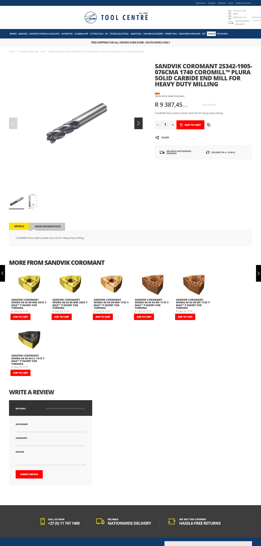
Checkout (222, 3)
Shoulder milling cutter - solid (32, 41)
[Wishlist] (230, 12)
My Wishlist (54, 529)
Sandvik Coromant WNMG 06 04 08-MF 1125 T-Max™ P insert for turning (193, 276)
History (12, 542)
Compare (211, 3)
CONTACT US (114, 12)
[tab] (19, 198)
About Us (13, 521)
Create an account (243, 3)
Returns (52, 538)
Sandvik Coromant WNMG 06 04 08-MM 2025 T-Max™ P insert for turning (70, 276)
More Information (47, 198)
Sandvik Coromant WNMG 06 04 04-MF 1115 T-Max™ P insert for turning (152, 276)
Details (19, 198)
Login (51, 525)
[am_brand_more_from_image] (29, 257)
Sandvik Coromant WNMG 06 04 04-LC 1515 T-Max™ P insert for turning (28, 332)
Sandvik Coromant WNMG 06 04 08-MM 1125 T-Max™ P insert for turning (111, 276)
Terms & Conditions (18, 525)
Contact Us (14, 538)
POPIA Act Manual (17, 533)
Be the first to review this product (169, 85)
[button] (31, 174)
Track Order (54, 533)
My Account (200, 3)
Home (11, 41)
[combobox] (187, 12)
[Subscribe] (234, 532)
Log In (230, 3)
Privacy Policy (15, 529)
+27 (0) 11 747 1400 (90, 12)
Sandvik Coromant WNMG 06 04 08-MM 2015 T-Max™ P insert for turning (29, 276)
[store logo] (35, 12)
